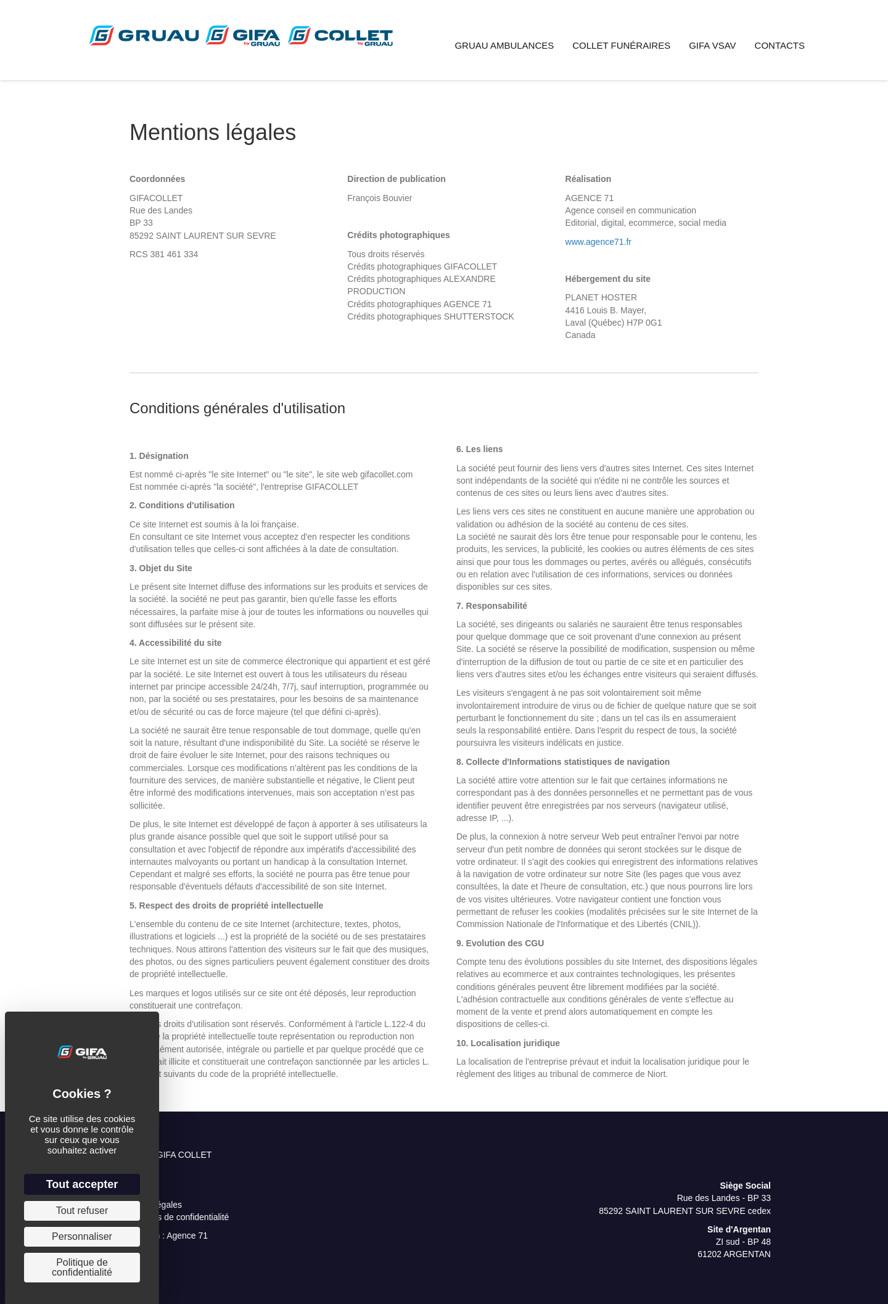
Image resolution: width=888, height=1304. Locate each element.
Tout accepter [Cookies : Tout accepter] (82, 1184)
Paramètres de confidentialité (173, 1217)
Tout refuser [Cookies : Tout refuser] (82, 1210)
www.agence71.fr (598, 242)
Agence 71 (187, 1235)
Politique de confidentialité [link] (82, 1267)
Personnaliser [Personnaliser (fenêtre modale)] (82, 1236)
